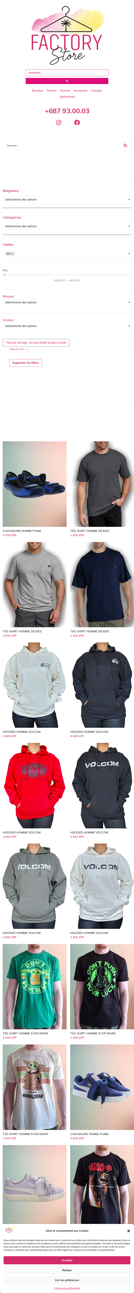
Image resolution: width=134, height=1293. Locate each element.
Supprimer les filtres (25, 368)
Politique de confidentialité (67, 1288)
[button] (128, 1231)
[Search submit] (67, 81)
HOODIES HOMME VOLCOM (21, 737)
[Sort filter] (36, 348)
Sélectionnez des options (21, 204)
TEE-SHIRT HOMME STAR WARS (25, 1038)
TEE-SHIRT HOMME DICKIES (89, 536)
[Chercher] (63, 150)
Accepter (67, 1260)
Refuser (67, 1270)
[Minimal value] (67, 280)
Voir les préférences (67, 1280)
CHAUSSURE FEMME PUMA (22, 536)
